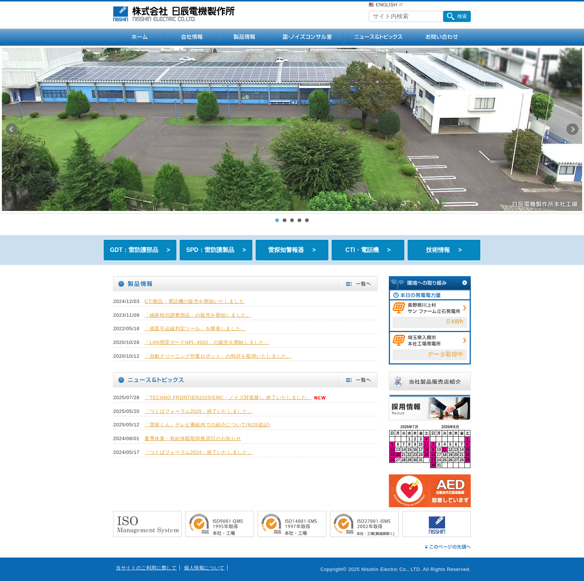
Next (572, 129)
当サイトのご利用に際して (146, 568)
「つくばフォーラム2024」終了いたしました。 (199, 452)
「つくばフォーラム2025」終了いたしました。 (199, 411)
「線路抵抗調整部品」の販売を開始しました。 (198, 315)
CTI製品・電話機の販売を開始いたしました (194, 301)
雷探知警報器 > (292, 250)
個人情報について (204, 568)
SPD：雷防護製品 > (216, 250)
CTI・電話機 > (367, 250)
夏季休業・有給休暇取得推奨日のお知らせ (193, 438)
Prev (12, 129)
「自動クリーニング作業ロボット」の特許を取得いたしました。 (218, 356)
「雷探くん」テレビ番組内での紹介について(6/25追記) (207, 424)
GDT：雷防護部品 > (140, 250)
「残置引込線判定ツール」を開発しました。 (195, 328)
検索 (457, 16)
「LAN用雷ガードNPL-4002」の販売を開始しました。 (207, 342)
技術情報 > (444, 250)
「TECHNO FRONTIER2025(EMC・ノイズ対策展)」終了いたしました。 (228, 397)
